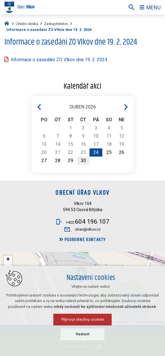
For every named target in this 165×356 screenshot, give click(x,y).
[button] (7, 259)
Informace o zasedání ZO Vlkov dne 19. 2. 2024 (59, 59)
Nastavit (82, 334)
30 (83, 160)
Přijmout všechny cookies (82, 319)
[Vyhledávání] (131, 7)
